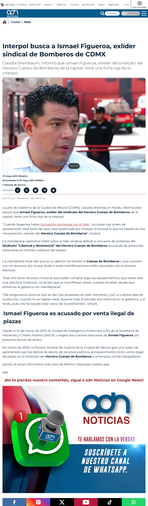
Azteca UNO (35, 4)
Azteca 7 (48, 4)
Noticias (75, 4)
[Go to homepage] (12, 13)
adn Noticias (88, 4)
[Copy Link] (53, 190)
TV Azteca (22, 4)
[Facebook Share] (17, 190)
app (106, 364)
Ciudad (17, 22)
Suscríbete (112, 13)
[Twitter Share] (26, 190)
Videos (101, 4)
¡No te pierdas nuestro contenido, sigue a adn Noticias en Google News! (74, 380)
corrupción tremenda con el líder (65, 224)
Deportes (61, 4)
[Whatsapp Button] (35, 190)
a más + (128, 4)
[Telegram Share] (44, 190)
